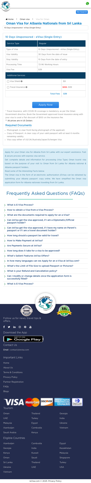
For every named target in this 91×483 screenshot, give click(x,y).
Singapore (65, 458)
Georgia (64, 414)
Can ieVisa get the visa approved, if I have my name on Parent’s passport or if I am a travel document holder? (41, 229)
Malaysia (7, 423)
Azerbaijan (8, 428)
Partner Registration (13, 382)
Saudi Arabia (9, 433)
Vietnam (64, 428)
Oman (6, 414)
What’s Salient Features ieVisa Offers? (28, 256)
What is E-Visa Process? (20, 205)
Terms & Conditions (12, 373)
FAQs (6, 387)
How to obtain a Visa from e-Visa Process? (30, 210)
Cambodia (36, 428)
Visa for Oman (42, 19)
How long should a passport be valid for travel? (33, 236)
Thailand (35, 414)
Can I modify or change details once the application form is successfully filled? (39, 277)
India (62, 418)
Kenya (34, 433)
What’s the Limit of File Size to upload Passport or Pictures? (40, 266)
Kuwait (34, 453)
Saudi (34, 458)
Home (10, 19)
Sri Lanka (8, 462)
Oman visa (25, 19)
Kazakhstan (65, 448)
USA (62, 467)
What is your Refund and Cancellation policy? (32, 271)
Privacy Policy (10, 377)
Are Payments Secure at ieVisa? (24, 246)
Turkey (34, 418)
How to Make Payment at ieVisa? (25, 241)
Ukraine (63, 423)
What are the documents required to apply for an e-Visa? (38, 215)
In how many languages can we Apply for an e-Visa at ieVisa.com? (43, 261)
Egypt (34, 423)
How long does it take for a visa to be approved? (33, 251)
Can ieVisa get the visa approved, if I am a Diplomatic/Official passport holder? (40, 221)
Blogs (6, 391)
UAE (5, 418)
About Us (8, 368)
